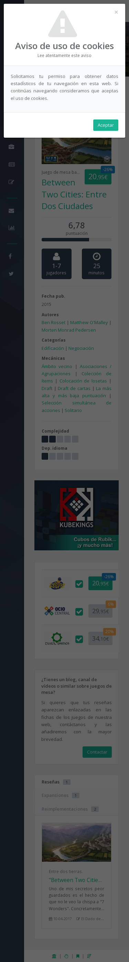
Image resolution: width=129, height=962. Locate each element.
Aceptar (106, 125)
